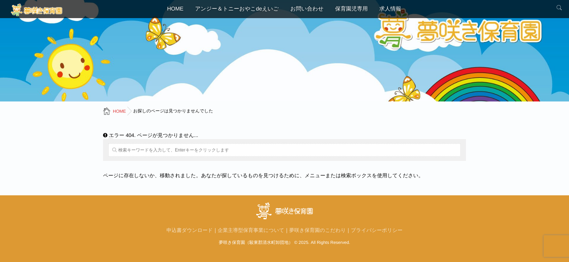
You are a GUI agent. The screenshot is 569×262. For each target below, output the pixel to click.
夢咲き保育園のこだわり (317, 230)
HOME (175, 9)
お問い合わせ (306, 9)
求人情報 (390, 9)
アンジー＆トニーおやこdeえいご (237, 9)
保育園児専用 (351, 9)
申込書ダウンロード (190, 230)
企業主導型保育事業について (251, 230)
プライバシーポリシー (377, 230)
